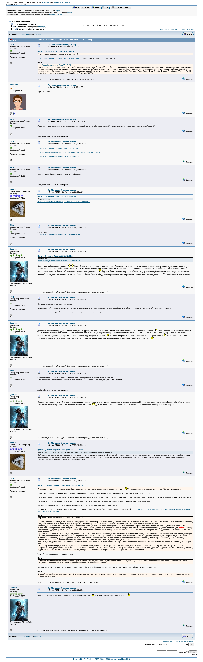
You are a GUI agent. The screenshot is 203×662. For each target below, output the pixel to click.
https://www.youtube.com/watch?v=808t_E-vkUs (57, 148)
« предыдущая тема (168, 29)
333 (23, 34)
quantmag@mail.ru (57, 15)
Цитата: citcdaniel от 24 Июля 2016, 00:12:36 (56, 196)
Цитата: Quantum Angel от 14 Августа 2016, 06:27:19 (60, 485)
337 (39, 34)
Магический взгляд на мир (31, 29)
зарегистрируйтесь (61, 2)
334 (27, 34)
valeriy (13, 189)
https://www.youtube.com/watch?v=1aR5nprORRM (58, 156)
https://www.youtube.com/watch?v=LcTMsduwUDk (58, 234)
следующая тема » (186, 29)
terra (12, 119)
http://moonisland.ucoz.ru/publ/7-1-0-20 (54, 65)
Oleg (12, 44)
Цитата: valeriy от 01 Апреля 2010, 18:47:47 (56, 51)
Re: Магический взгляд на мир (62, 45)
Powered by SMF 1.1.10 (83, 659)
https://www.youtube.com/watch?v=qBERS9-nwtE (58, 58)
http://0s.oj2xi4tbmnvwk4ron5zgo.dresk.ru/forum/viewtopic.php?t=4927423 (68, 152)
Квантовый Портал (21, 22)
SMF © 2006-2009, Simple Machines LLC (112, 659)
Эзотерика (21, 27)
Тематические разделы (25, 24)
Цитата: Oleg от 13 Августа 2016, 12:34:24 (55, 256)
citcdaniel (14, 85)
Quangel (41, 27)
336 (36, 34)
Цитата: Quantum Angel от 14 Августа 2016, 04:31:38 (60, 450)
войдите (45, 2)
